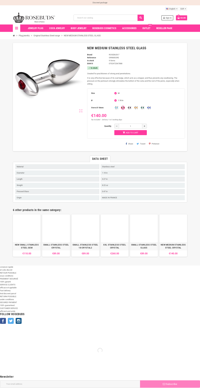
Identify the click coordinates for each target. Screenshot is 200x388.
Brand (89, 55)
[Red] (123, 108)
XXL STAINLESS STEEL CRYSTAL (114, 246)
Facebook (3, 321)
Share (129, 144)
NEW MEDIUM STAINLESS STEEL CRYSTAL (173, 246)
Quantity (107, 126)
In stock (90, 60)
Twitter (11, 321)
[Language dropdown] (172, 9)
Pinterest (154, 144)
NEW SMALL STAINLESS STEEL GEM (27, 246)
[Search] (109, 18)
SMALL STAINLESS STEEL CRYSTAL (56, 246)
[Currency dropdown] (183, 9)
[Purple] (129, 108)
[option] (26, 235)
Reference (91, 58)
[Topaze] (136, 108)
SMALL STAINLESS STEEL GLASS (144, 246)
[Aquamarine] (116, 108)
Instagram (19, 321)
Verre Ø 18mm (97, 108)
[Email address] (70, 384)
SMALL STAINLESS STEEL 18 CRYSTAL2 (85, 246)
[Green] (142, 108)
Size (93, 93)
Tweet (141, 144)
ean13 (90, 63)
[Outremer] (149, 108)
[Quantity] (130, 126)
